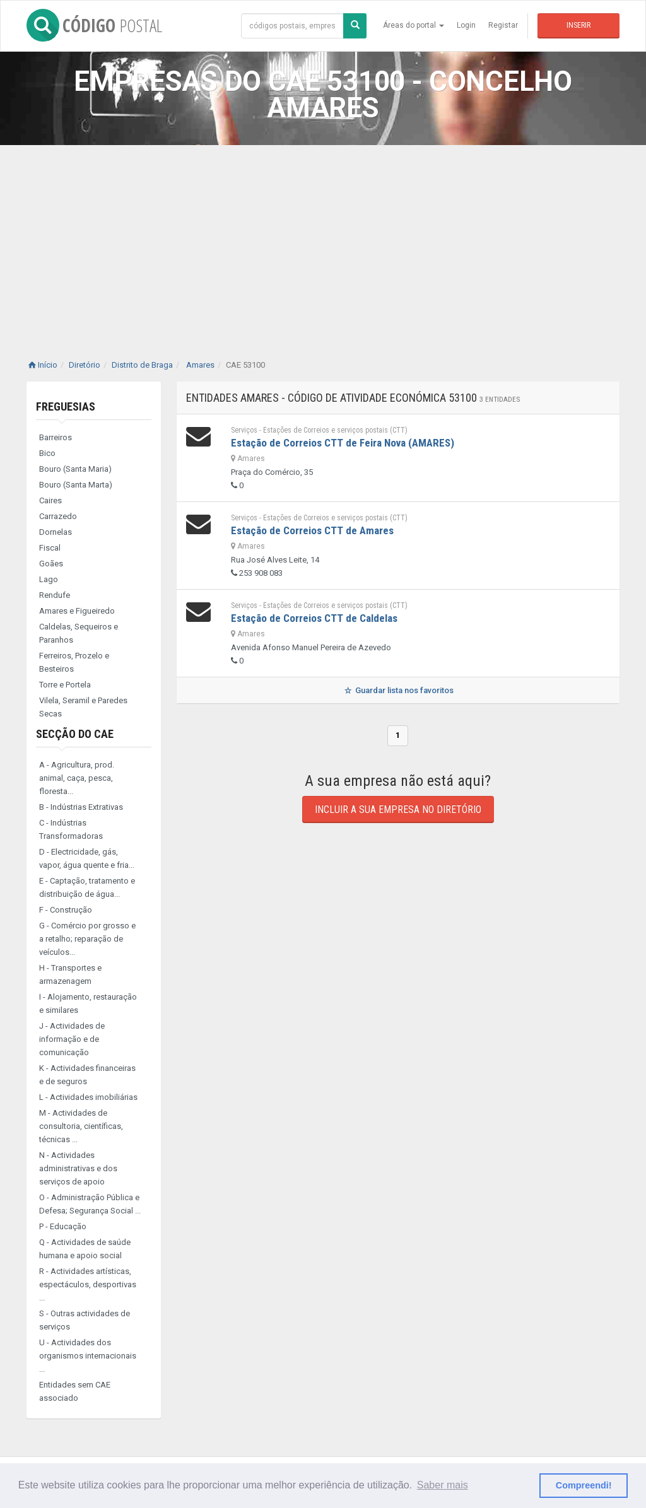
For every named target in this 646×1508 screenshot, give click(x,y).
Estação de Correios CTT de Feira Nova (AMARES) (342, 442)
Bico (47, 453)
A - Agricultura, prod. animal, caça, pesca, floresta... (76, 778)
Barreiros (55, 437)
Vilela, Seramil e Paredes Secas (83, 707)
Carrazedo (58, 516)
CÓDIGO (94, 25)
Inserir (578, 25)
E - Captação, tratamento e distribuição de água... (87, 887)
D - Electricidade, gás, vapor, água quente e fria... (86, 858)
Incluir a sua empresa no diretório (398, 809)
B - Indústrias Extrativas (81, 807)
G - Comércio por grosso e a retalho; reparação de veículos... (87, 939)
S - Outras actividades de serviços (84, 1320)
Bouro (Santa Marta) (75, 484)
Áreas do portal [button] (413, 25)
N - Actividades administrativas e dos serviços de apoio (78, 1168)
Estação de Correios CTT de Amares (312, 530)
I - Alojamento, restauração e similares (88, 1003)
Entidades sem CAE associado (74, 1391)
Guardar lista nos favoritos (398, 690)
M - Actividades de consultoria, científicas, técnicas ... (81, 1126)
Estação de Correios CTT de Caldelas (314, 618)
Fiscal (50, 547)
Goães (51, 563)
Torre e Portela (65, 684)
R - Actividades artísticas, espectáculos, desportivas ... (87, 1284)
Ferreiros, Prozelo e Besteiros (74, 662)
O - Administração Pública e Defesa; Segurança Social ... (90, 1204)
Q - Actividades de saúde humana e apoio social (85, 1248)
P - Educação (62, 1226)
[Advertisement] (323, 239)
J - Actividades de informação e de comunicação (72, 1039)
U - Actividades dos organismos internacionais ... (87, 1356)
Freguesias (65, 406)
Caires (50, 500)
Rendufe (54, 595)
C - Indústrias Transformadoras (71, 829)
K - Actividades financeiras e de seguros (87, 1074)
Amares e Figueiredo (77, 611)
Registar (503, 25)
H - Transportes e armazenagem (70, 974)
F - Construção (65, 910)
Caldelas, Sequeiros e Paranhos (78, 633)
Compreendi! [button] (584, 1485)
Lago (48, 579)
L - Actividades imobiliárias (88, 1097)
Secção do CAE (75, 733)
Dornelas (55, 532)
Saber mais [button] (442, 1485)
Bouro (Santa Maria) (75, 469)
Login (466, 25)
